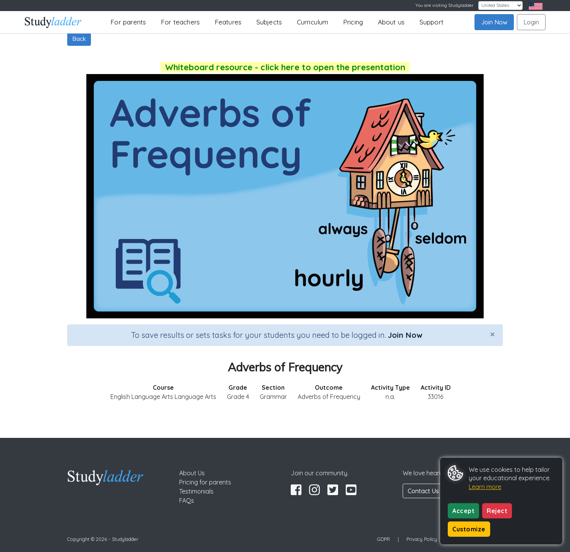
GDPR (383, 539)
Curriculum (313, 22)
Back (79, 38)
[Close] (492, 334)
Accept (463, 511)
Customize (469, 529)
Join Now (494, 22)
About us (391, 22)
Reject (497, 511)
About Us (192, 473)
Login (531, 22)
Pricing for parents (205, 482)
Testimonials (196, 491)
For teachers (180, 22)
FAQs (186, 500)
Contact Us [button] (423, 491)
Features (228, 22)
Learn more (485, 487)
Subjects (269, 22)
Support (431, 22)
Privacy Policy (421, 539)
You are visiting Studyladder (444, 5)
